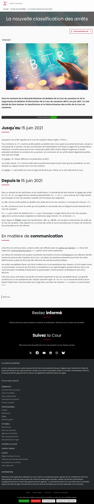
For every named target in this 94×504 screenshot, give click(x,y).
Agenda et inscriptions (9, 433)
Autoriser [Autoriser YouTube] (53, 117)
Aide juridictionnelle (9, 396)
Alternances (6, 413)
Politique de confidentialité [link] (66, 501)
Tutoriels (6, 424)
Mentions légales (37, 492)
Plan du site (48, 492)
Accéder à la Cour (9, 444)
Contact (28, 492)
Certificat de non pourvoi (10, 399)
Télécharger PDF (81, 31)
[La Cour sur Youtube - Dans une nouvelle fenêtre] (44, 353)
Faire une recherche (9, 430)
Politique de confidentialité (61, 492)
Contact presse (8, 448)
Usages (5, 453)
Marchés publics (7, 419)
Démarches (6, 387)
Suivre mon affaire (8, 393)
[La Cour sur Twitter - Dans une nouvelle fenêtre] (30, 353)
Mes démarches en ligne (10, 440)
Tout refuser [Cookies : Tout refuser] (36, 501)
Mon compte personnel (10, 436)
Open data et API (8, 466)
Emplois (4, 410)
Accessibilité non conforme (11, 462)
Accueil (5, 9)
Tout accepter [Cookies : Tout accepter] (24, 501)
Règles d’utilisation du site (11, 456)
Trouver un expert (8, 402)
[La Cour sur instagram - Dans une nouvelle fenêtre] (57, 353)
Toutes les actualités (18, 9)
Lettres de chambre (67, 248)
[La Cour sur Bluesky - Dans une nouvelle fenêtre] (63, 353)
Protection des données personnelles (15, 459)
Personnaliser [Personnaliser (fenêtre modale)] (49, 501)
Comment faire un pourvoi (11, 390)
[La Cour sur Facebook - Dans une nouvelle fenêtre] (37, 352)
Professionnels (8, 407)
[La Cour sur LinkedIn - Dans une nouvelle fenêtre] (50, 353)
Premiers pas (6, 427)
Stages (4, 416)
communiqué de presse (21, 250)
